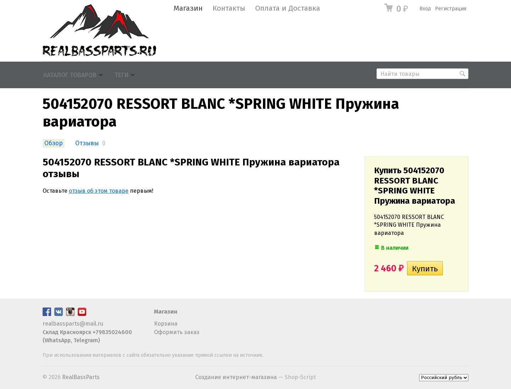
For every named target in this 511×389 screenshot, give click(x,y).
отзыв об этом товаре (98, 190)
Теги (121, 75)
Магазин (188, 8)
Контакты (229, 8)
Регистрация (450, 9)
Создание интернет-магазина (236, 377)
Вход (425, 9)
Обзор (53, 143)
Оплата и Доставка (287, 8)
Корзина (165, 323)
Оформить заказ (176, 332)
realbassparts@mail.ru (73, 323)
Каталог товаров (70, 75)
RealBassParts (81, 377)
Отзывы (87, 143)
